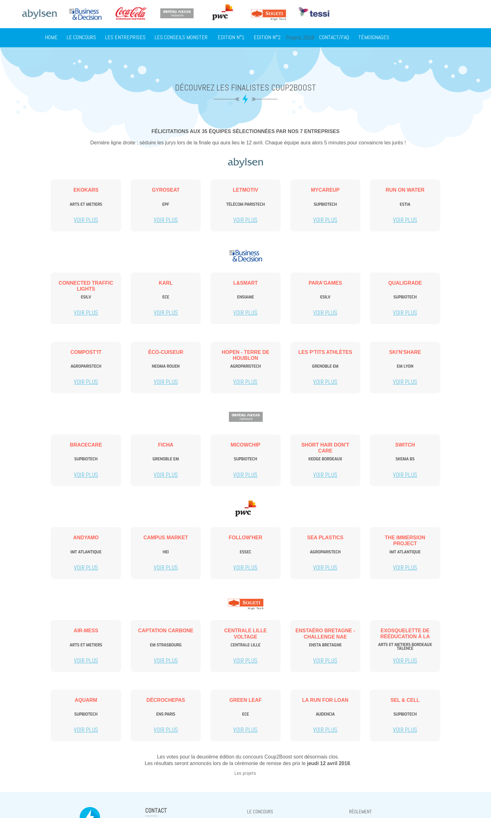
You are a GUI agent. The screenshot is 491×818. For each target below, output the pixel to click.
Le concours (81, 37)
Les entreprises (125, 37)
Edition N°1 (231, 37)
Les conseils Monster (181, 37)
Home (51, 37)
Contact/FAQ (334, 37)
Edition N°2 (267, 37)
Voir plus (86, 220)
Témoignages (373, 37)
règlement (360, 811)
